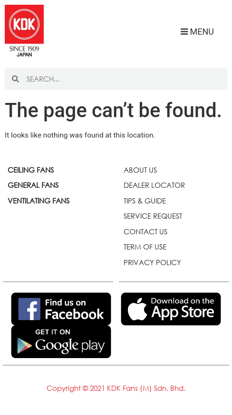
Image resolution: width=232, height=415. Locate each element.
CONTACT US (145, 231)
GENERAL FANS (33, 185)
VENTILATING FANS (38, 200)
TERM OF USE (145, 246)
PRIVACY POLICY (152, 262)
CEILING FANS (31, 170)
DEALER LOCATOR (154, 185)
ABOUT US (140, 170)
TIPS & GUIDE (145, 200)
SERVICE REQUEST (153, 216)
